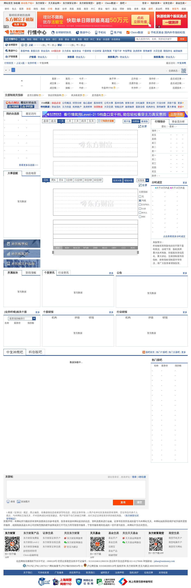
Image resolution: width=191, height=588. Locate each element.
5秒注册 (142, 477)
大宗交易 (157, 51)
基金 (115, 9)
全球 (64, 9)
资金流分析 (178, 121)
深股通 (70, 57)
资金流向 (45, 51)
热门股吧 (157, 360)
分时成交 (157, 182)
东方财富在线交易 (51, 542)
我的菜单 (155, 3)
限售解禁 (147, 51)
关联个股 (171, 103)
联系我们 (90, 572)
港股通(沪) (113, 57)
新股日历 (35, 51)
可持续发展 (43, 572)
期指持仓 (167, 51)
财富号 (175, 9)
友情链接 (163, 572)
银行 (107, 9)
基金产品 (112, 551)
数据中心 (85, 32)
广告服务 (59, 572)
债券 (136, 9)
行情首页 (8, 63)
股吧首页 (149, 352)
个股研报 (86, 51)
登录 (134, 477)
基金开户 (112, 538)
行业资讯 (63, 272)
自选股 (106, 39)
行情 (50, 9)
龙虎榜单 (137, 51)
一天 (61, 121)
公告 (119, 272)
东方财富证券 (69, 3)
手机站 (102, 32)
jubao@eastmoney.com (164, 561)
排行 (54, 39)
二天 (68, 121)
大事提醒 (13, 173)
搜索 (184, 9)
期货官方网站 (175, 546)
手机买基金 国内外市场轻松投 (168, 32)
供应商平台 (74, 572)
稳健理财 (112, 555)
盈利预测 (107, 51)
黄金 (100, 9)
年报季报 (127, 51)
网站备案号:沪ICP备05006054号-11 (67, 566)
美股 (71, 9)
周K (53, 180)
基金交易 (112, 542)
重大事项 (171, 107)
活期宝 (111, 546)
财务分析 (129, 103)
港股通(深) (159, 57)
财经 (7, 9)
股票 (21, 9)
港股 (79, 9)
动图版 (136, 121)
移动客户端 (26, 3)
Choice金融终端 (30, 555)
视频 (143, 9)
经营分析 (77, 103)
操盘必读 (56, 103)
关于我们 (27, 572)
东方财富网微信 (73, 542)
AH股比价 (56, 51)
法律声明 (119, 572)
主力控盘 (66, 107)
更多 (180, 103)
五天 (91, 121)
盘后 (53, 121)
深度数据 (98, 107)
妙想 (99, 3)
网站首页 (8, 3)
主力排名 (66, 51)
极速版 (144, 121)
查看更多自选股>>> (28, 165)
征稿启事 (148, 572)
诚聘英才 (105, 572)
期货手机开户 (175, 538)
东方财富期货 (156, 533)
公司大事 (108, 103)
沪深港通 (11, 56)
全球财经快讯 (63, 32)
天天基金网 (53, 3)
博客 (167, 9)
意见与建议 (71, 547)
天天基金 (95, 533)
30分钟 (88, 180)
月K (61, 180)
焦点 (14, 9)
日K (46, 180)
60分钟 (98, 180)
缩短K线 (128, 180)
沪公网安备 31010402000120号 (99, 566)
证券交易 (167, 3)
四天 (83, 121)
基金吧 (159, 9)
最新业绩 (140, 107)
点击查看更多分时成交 (174, 236)
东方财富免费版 (31, 538)
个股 (42, 39)
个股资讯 (49, 272)
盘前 (46, 121)
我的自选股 (12, 113)
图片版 (127, 121)
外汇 (93, 9)
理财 (122, 9)
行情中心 (11, 39)
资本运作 (150, 103)
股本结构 (119, 103)
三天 (76, 121)
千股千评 (117, 51)
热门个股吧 (161, 352)
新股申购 (25, 51)
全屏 (144, 126)
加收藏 (16, 3)
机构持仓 (150, 107)
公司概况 (66, 103)
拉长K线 (117, 180)
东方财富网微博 (73, 538)
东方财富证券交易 (51, 546)
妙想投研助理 (30, 551)
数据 (57, 9)
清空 (139, 502)
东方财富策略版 (31, 546)
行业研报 (96, 51)
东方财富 (10, 533)
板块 (48, 39)
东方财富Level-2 (31, 542)
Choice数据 (137, 32)
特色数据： (46, 107)
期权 (43, 9)
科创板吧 (35, 352)
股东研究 (98, 103)
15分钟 (78, 180)
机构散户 (77, 107)
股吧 (150, 9)
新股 (28, 9)
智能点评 (119, 107)
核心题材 (87, 103)
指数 (23, 39)
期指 (36, 9)
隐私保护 (134, 572)
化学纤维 (32, 63)
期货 (86, 9)
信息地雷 (31, 173)
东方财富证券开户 (51, 538)
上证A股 (20, 63)
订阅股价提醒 (106, 121)
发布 (123, 502)
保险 (129, 9)
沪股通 (32, 57)
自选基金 (115, 39)
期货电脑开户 (175, 542)
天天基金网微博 (131, 538)
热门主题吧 (174, 352)
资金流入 (42, 57)
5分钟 (69, 180)
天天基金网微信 (131, 542)
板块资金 (76, 51)
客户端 (118, 32)
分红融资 (140, 103)
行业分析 (161, 103)
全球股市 (11, 45)
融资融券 (178, 51)
